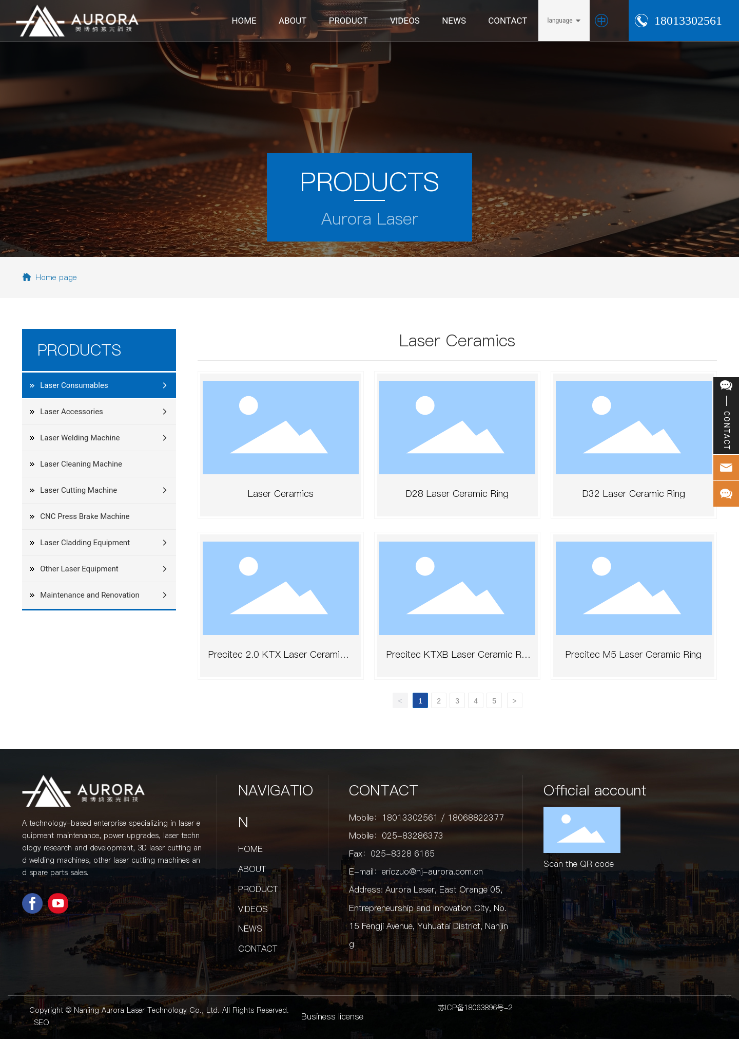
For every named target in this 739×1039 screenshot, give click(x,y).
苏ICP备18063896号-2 (475, 1008)
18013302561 (688, 20)
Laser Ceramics (281, 493)
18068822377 (476, 817)
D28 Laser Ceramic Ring (457, 493)
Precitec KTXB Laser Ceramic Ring (457, 659)
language (559, 20)
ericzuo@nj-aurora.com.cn (432, 871)
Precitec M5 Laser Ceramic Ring (634, 654)
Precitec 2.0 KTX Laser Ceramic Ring (281, 659)
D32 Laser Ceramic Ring (633, 493)
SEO (41, 1022)
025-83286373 (412, 835)
